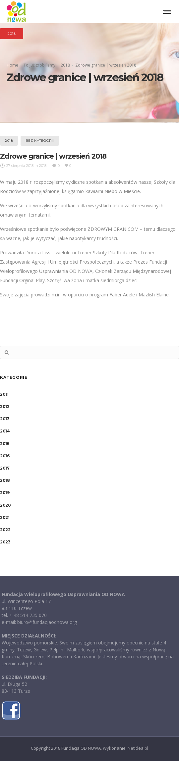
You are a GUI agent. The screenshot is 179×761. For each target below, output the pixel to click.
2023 (5, 541)
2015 (4, 443)
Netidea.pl (138, 748)
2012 (4, 406)
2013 (4, 418)
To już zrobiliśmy (39, 65)
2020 (5, 505)
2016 (4, 455)
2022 (5, 529)
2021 (4, 517)
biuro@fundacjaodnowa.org (47, 622)
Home (12, 65)
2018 (65, 65)
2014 (5, 431)
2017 (4, 468)
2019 (4, 492)
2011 (4, 394)
